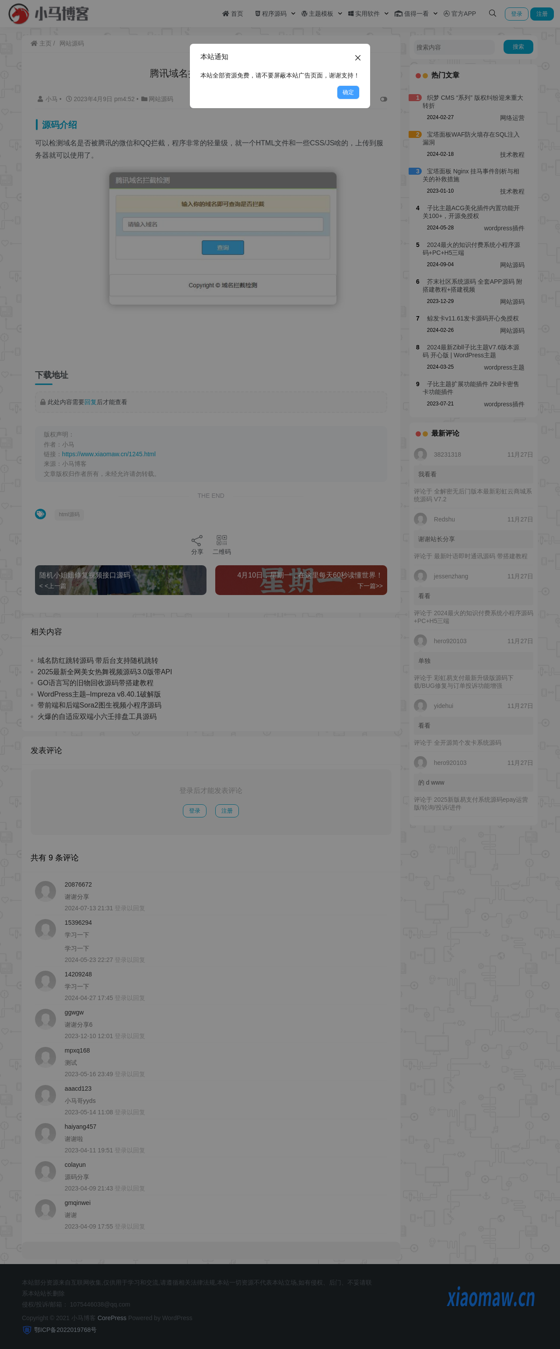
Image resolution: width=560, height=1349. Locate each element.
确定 (348, 92)
